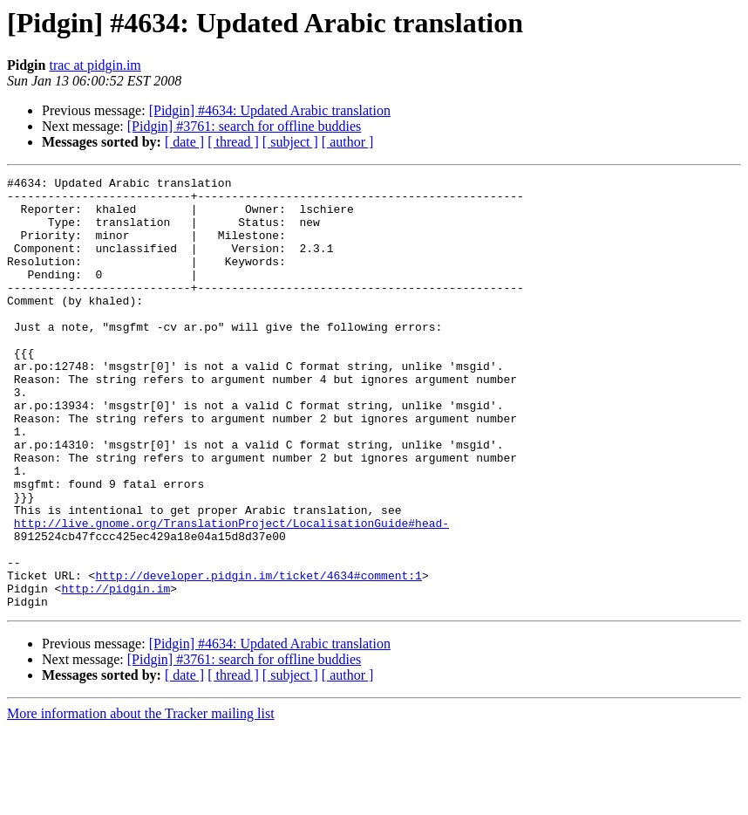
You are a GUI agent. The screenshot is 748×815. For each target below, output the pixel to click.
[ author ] (348, 141)
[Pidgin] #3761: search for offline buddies (244, 126)
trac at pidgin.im (94, 65)
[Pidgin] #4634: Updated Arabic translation (270, 110)
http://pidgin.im (115, 672)
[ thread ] (233, 141)
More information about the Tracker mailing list (141, 799)
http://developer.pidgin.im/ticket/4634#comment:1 (258, 656)
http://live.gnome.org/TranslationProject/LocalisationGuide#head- (231, 593)
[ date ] (184, 141)
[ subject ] (290, 141)
